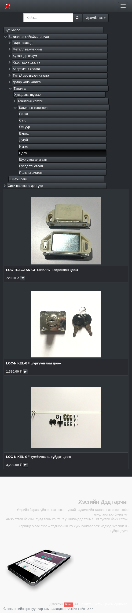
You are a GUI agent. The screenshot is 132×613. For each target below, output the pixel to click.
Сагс (22, 120)
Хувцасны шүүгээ (27, 94)
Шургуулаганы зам (33, 159)
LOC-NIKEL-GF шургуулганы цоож (33, 363)
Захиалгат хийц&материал (29, 37)
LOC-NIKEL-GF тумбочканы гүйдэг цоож (38, 457)
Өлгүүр (24, 127)
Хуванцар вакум (25, 56)
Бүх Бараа (12, 30)
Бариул (24, 133)
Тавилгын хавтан (30, 101)
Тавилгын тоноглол (33, 108)
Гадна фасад (22, 43)
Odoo (68, 604)
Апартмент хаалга (26, 69)
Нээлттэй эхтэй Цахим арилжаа (103, 604)
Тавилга (20, 88)
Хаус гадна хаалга (26, 62)
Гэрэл (23, 114)
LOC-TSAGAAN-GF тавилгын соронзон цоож (42, 270)
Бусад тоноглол (31, 166)
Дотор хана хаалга (27, 82)
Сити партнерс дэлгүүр (25, 186)
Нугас (23, 146)
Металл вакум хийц (27, 49)
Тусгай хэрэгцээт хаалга (31, 75)
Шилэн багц (18, 179)
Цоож (23, 153)
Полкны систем (30, 173)
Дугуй (23, 140)
